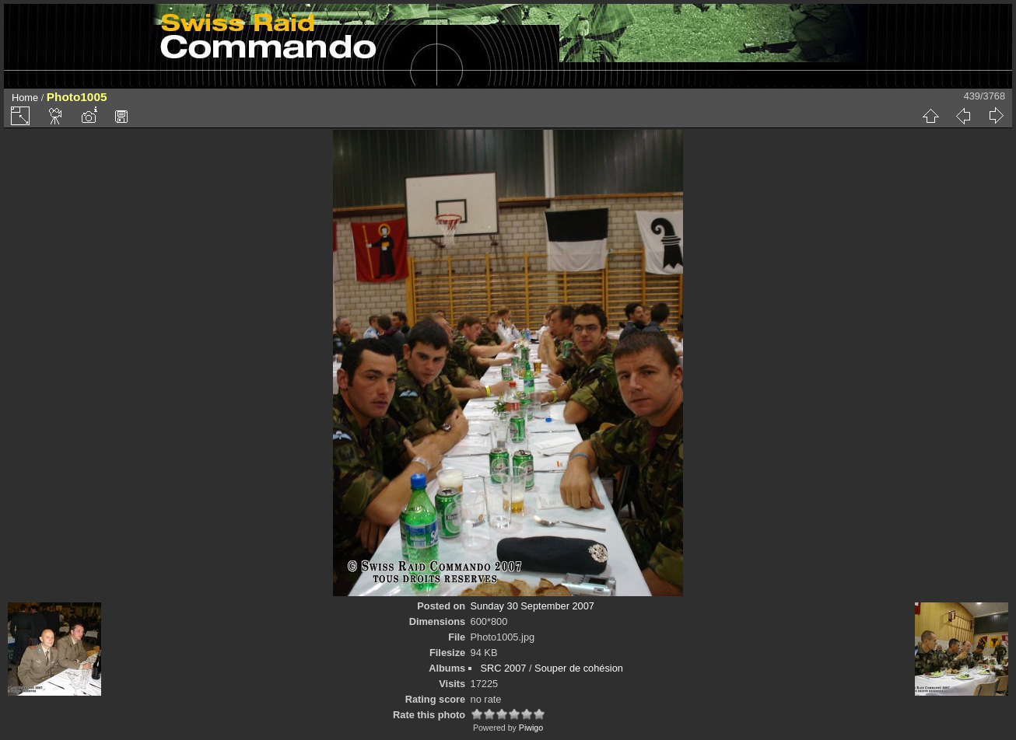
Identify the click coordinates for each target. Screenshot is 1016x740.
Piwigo (531, 727)
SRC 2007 (503, 668)
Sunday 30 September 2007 (532, 606)
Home (25, 97)
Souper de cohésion (578, 668)
